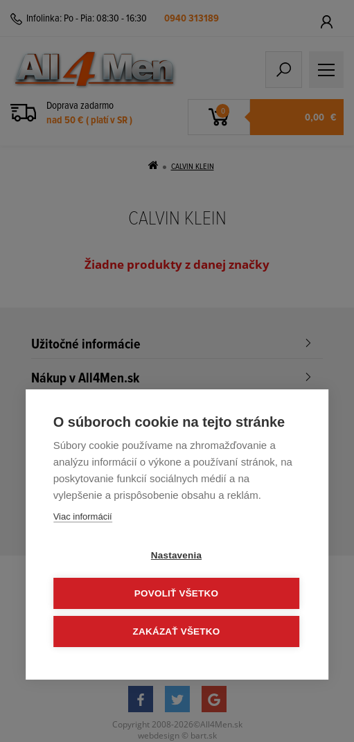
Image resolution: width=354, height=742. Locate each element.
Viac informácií (82, 516)
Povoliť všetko (176, 593)
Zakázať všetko (176, 631)
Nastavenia (176, 555)
